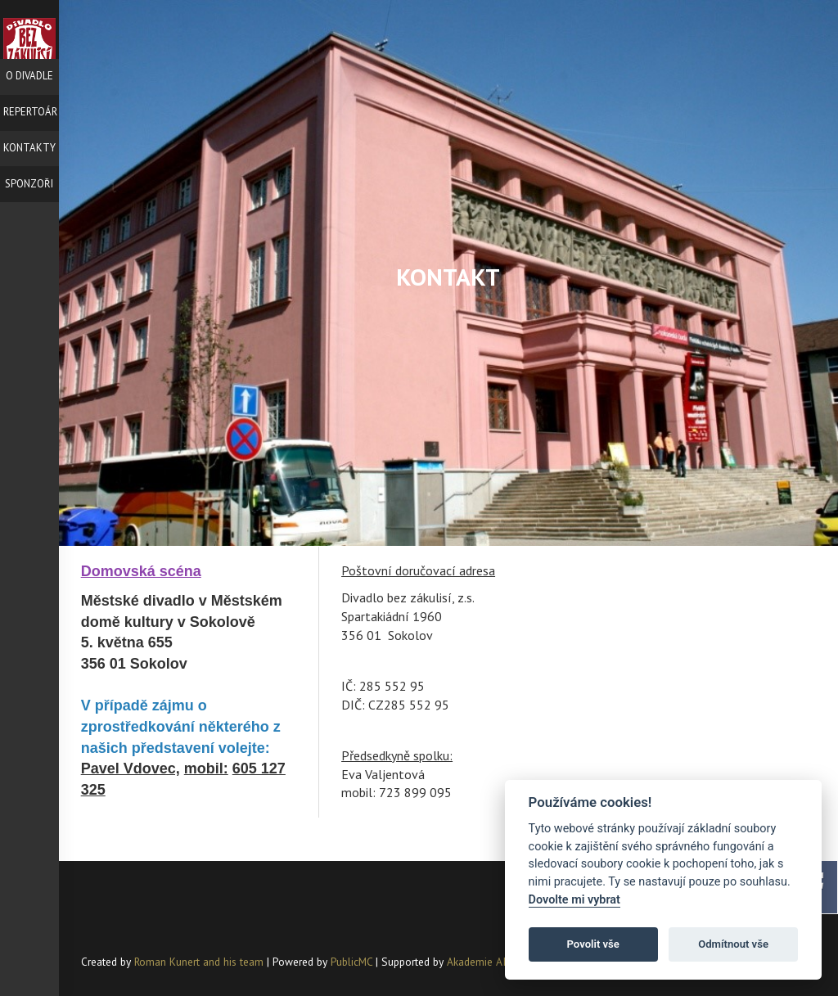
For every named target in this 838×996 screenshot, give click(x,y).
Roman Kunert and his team (200, 961)
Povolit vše (593, 944)
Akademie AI (476, 961)
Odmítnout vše (733, 944)
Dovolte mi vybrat (574, 900)
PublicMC (351, 961)
